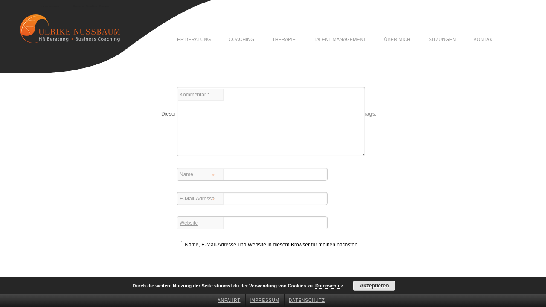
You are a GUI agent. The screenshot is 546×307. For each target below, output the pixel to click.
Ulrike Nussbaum (51, 6)
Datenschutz (307, 300)
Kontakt (484, 39)
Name (197, 175)
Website (189, 223)
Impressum (265, 300)
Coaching (241, 39)
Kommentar (194, 95)
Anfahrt (229, 300)
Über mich (397, 39)
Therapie (284, 39)
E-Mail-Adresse (197, 199)
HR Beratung (194, 39)
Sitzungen (442, 39)
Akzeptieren (374, 286)
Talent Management (340, 39)
